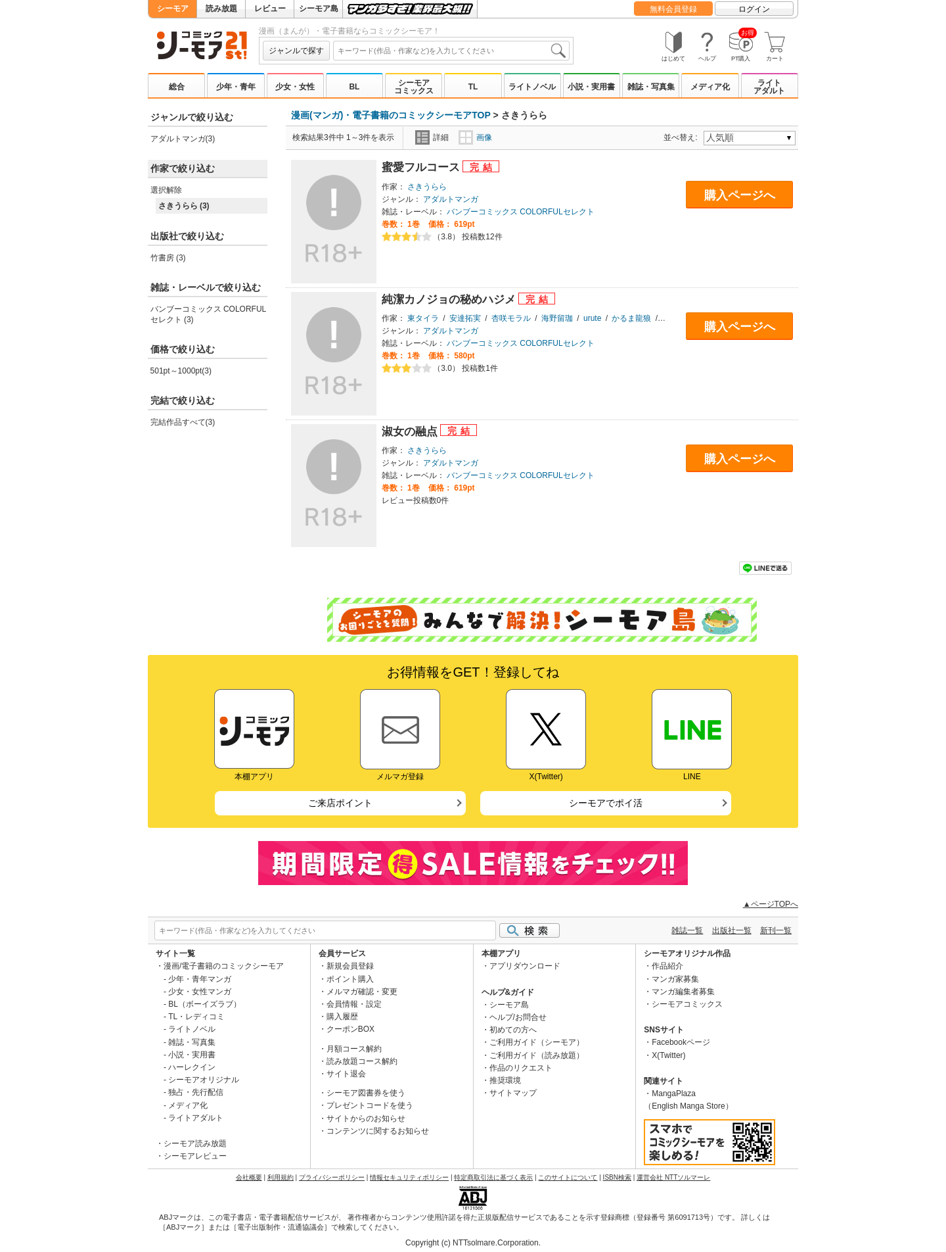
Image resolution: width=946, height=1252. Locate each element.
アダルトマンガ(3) (182, 138)
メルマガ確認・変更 (362, 991)
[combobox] (451, 50)
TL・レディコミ (196, 1016)
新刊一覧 (776, 930)
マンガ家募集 (675, 979)
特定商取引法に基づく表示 (493, 1177)
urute (592, 318)
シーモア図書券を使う (366, 1092)
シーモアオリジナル (203, 1079)
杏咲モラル (511, 318)
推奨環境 (505, 1080)
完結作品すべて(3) (182, 422)
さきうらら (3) (184, 205)
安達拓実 (465, 318)
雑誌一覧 (687, 930)
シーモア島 (318, 8)
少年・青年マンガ (199, 979)
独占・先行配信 (195, 1092)
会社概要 (249, 1177)
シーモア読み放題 (195, 1143)
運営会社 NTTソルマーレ (673, 1177)
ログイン (754, 9)
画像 (475, 137)
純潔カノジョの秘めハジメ (450, 299)
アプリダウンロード (524, 966)
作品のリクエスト (520, 1067)
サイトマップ (513, 1092)
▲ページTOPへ (770, 904)
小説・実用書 (591, 86)
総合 (177, 86)
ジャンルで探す (296, 50)
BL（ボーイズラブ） (204, 1004)
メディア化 (710, 86)
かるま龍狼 (631, 318)
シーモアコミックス (414, 86)
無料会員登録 (673, 9)
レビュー (270, 8)
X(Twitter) (668, 1055)
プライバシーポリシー (332, 1177)
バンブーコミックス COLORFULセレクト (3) (208, 314)
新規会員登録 (350, 966)
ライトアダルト (769, 86)
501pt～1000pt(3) (181, 370)
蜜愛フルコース (422, 167)
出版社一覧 (732, 930)
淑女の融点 (411, 431)
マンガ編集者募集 (683, 991)
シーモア (173, 8)
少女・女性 (295, 86)
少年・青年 (236, 86)
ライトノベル (532, 86)
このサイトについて (567, 1177)
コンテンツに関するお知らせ (378, 1131)
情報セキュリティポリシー (409, 1177)
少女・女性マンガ (199, 991)
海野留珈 (557, 318)
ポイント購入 (350, 979)
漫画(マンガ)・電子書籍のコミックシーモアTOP (391, 115)
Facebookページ (681, 1042)
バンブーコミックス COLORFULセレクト (521, 211)
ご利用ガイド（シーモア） (536, 1042)
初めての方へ (513, 1029)
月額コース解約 (354, 1048)
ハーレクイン (191, 1067)
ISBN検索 (617, 1177)
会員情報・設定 (354, 1004)
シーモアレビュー (195, 1156)
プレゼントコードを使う (370, 1105)
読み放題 (221, 8)
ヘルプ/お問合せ (518, 1017)
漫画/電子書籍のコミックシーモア (224, 966)
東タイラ (423, 318)
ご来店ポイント (340, 803)
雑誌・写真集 (651, 86)
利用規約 (280, 1177)
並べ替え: (682, 137)
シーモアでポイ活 (605, 803)
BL (354, 86)
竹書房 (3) (168, 257)
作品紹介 (667, 966)
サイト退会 (346, 1073)
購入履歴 (342, 1016)
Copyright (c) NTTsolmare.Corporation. (473, 1242)
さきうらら (427, 186)
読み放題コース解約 (362, 1061)
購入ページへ (739, 195)
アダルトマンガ (450, 199)
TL (473, 86)
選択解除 (166, 190)
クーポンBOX (350, 1029)
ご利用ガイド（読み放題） (536, 1055)
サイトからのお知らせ (366, 1118)
